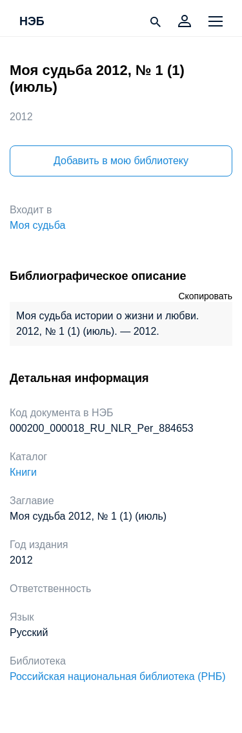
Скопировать (205, 296)
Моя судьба (37, 225)
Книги (23, 472)
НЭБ (32, 22)
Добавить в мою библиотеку (121, 160)
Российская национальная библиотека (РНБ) (118, 676)
